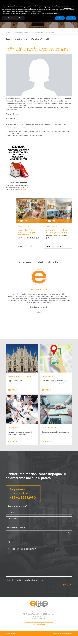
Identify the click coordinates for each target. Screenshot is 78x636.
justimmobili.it (67, 633)
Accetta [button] (71, 18)
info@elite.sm (39, 625)
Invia (66, 585)
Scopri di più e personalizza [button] (13, 18)
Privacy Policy (42, 580)
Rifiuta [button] (60, 18)
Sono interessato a (15, 528)
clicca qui (23, 189)
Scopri (11, 390)
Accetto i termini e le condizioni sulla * (29, 580)
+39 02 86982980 (23, 498)
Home (8, 32)
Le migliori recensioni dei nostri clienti (23, 32)
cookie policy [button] (67, 8)
